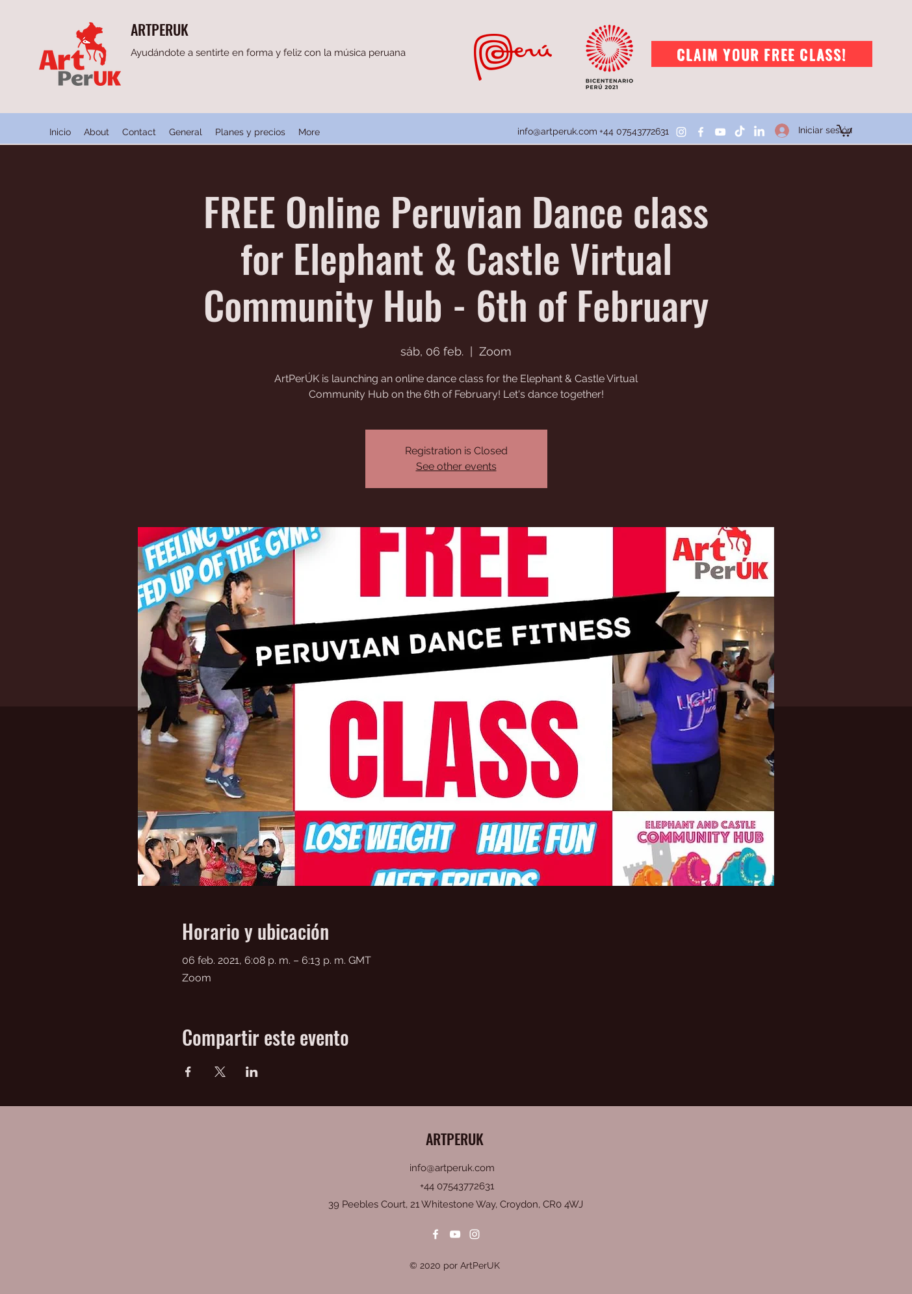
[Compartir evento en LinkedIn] (252, 1072)
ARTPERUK (160, 29)
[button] (844, 129)
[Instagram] (681, 131)
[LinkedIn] (759, 131)
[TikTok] (739, 131)
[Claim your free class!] (761, 54)
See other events (456, 466)
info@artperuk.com (557, 131)
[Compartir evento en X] (220, 1072)
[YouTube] (720, 131)
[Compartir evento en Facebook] (188, 1072)
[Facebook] (700, 131)
